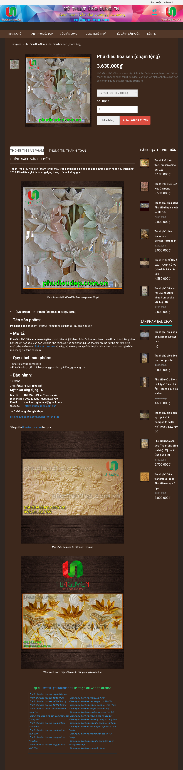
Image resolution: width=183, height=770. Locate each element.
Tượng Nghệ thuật (96, 33)
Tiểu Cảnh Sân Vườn (127, 33)
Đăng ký (168, 2)
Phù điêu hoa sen (32, 427)
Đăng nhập (155, 2)
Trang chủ (14, 33)
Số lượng (103, 101)
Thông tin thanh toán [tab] (67, 151)
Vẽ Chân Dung (68, 33)
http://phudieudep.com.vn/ (40, 406)
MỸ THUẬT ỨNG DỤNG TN (58, 688)
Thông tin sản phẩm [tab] (27, 150)
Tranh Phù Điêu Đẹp (40, 33)
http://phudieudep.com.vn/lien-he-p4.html (35, 416)
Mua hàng (108, 120)
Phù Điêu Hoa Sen (35, 44)
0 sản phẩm (165, 12)
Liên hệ (151, 33)
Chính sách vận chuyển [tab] (30, 159)
